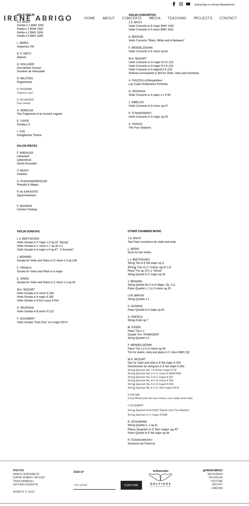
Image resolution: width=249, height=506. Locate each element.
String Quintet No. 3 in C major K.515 (150, 377)
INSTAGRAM (215, 474)
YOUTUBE (217, 481)
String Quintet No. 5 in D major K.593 (151, 384)
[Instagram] (181, 4)
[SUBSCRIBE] (131, 485)
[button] (110, 18)
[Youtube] (188, 4)
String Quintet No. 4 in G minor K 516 (150, 380)
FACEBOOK (216, 477)
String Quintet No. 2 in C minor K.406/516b (154, 373)
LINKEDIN (217, 488)
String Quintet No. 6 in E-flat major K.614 (153, 387)
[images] (174, 4)
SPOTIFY (217, 484)
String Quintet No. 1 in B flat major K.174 (152, 370)
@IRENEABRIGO (213, 470)
